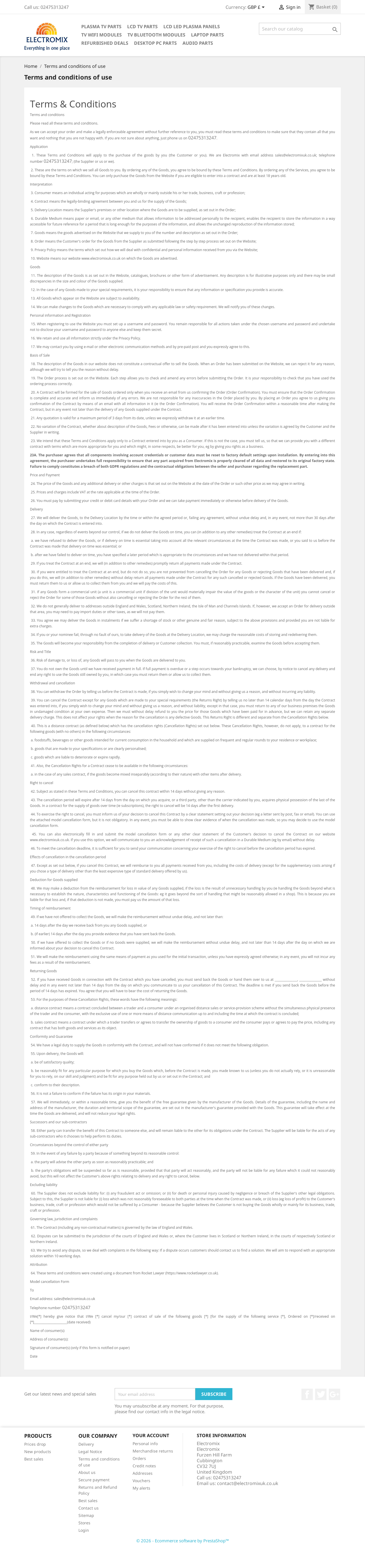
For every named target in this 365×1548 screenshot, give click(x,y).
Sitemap (86, 1515)
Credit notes (144, 1465)
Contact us (88, 1508)
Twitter (321, 1394)
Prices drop (35, 1444)
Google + (334, 1394)
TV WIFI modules (101, 35)
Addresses (143, 1473)
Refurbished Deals (104, 43)
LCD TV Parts (142, 26)
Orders (139, 1458)
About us (87, 1472)
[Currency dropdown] (257, 7)
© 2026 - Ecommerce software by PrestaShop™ (182, 1540)
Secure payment (94, 1479)
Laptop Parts (207, 35)
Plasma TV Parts (101, 26)
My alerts (141, 1488)
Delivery (86, 1444)
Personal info (145, 1443)
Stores (84, 1522)
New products (37, 1451)
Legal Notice (90, 1451)
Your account (151, 1435)
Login (83, 1530)
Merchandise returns (153, 1451)
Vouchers (141, 1480)
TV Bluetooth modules (156, 35)
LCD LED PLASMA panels (191, 26)
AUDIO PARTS (197, 43)
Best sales (33, 1459)
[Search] (300, 29)
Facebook (307, 1394)
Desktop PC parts (155, 43)
